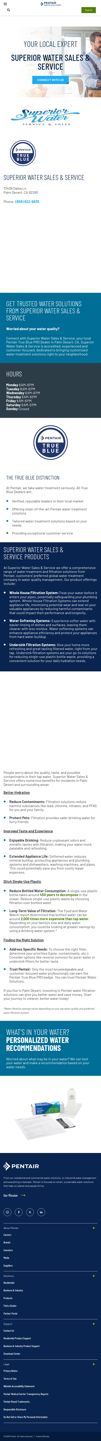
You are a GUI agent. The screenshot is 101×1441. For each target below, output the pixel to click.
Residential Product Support (17, 1338)
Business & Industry (13, 1290)
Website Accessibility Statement (19, 1386)
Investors (8, 1250)
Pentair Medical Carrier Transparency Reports (26, 1394)
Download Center (12, 1353)
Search (88, 9)
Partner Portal (10, 1313)
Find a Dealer (10, 1305)
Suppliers (8, 1265)
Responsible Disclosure (15, 1409)
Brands (7, 1242)
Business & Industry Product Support (21, 1346)
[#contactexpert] (50, 80)
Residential (9, 1282)
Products (8, 1298)
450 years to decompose (59, 895)
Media (6, 1257)
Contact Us (9, 1330)
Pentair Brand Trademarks (17, 1401)
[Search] (8, 10)
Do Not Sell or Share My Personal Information (26, 1417)
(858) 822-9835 (27, 201)
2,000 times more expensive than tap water (54, 919)
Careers (7, 1234)
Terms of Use (10, 1378)
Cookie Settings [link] (42, 1436)
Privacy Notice (11, 1370)
